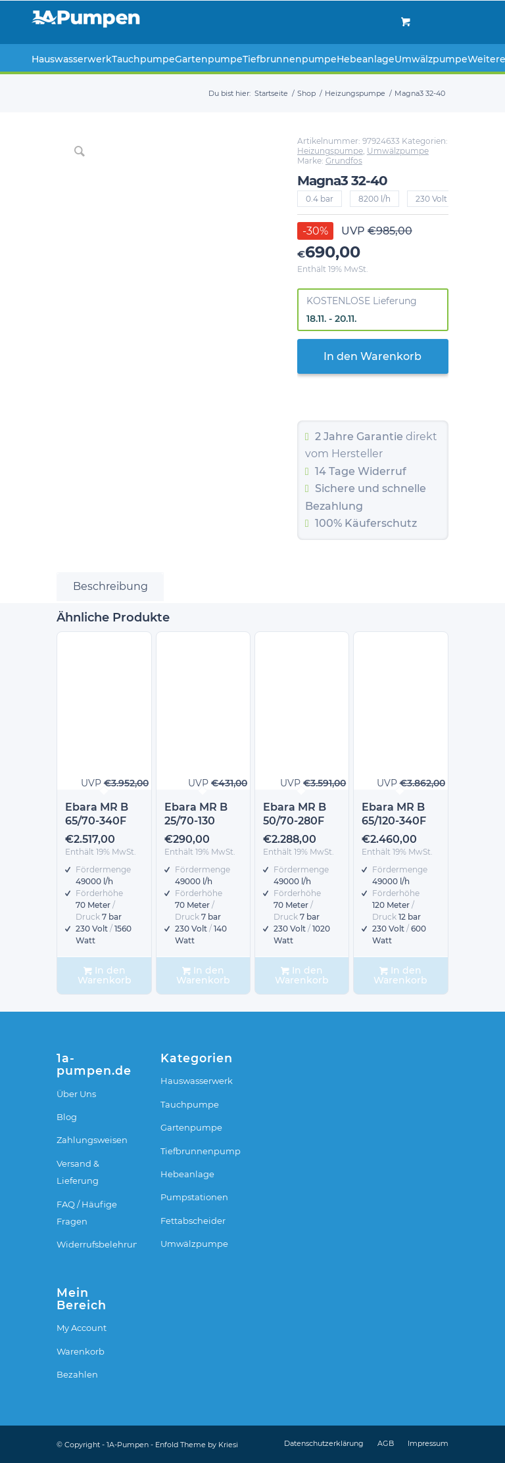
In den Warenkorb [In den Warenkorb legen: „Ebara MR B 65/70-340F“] (105, 975)
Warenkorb (81, 1351)
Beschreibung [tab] (110, 586)
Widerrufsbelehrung (97, 1244)
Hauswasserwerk (196, 1080)
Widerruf (382, 471)
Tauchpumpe (189, 1104)
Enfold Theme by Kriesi (196, 1444)
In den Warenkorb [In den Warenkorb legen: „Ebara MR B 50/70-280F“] (302, 975)
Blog (67, 1117)
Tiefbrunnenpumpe (200, 1151)
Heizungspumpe (330, 151)
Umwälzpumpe (398, 151)
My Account (82, 1327)
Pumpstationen (194, 1197)
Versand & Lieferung (78, 1172)
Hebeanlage (187, 1174)
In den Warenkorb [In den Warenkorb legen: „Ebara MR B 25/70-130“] (203, 975)
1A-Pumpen (128, 1444)
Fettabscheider (193, 1220)
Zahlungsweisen (92, 1140)
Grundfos (343, 161)
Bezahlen (77, 1374)
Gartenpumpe (191, 1127)
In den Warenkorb (372, 356)
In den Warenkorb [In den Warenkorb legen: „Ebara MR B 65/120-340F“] (400, 975)
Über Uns (76, 1094)
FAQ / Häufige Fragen (87, 1213)
